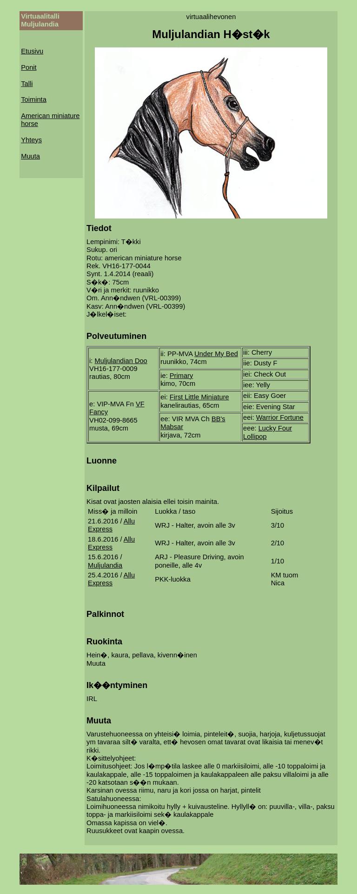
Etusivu (32, 51)
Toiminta (33, 99)
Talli (27, 83)
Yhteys (31, 140)
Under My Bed (216, 354)
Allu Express (111, 525)
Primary (181, 375)
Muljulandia (105, 565)
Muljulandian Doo (121, 360)
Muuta (30, 156)
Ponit (28, 67)
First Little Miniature (199, 397)
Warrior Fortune (280, 417)
